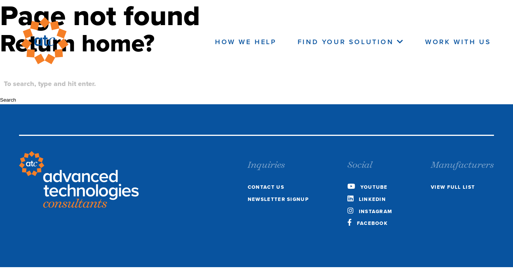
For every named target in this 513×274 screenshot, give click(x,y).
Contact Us (266, 187)
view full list (453, 187)
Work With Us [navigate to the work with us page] (458, 42)
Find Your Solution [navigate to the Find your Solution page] (351, 42)
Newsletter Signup (278, 199)
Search (8, 100)
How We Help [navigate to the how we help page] (246, 42)
